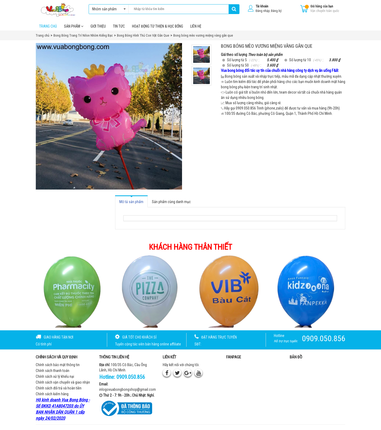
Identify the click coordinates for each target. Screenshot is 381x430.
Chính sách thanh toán (52, 370)
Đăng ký (276, 11)
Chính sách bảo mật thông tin (58, 365)
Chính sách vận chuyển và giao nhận (63, 382)
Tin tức (119, 26)
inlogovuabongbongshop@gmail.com (127, 389)
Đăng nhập (263, 11)
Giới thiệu (98, 26)
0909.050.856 (130, 377)
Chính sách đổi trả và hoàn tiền (58, 388)
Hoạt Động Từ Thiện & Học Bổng (157, 26)
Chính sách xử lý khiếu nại (55, 376)
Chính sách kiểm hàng (52, 394)
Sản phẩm (73, 26)
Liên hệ (195, 26)
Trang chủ (48, 26)
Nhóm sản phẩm (107, 9)
